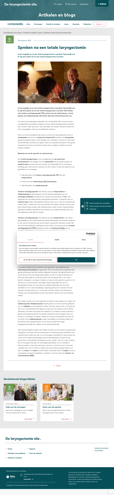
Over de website (35, 453)
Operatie (75, 24)
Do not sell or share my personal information (38, 260)
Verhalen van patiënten (16, 453)
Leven (66, 24)
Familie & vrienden (53, 24)
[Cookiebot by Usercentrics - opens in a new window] (87, 234)
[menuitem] (85, 4)
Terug (58, 365)
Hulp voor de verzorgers (16, 407)
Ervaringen (38, 24)
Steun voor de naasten (52, 407)
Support (32, 449)
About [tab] (84, 239)
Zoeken (59, 4)
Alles (28, 24)
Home (10, 449)
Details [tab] (57, 239)
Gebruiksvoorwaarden (101, 448)
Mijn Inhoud (72, 4)
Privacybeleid (99, 450)
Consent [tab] (30, 239)
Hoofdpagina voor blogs (13, 32)
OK (76, 260)
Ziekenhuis (87, 24)
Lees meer (28, 419)
